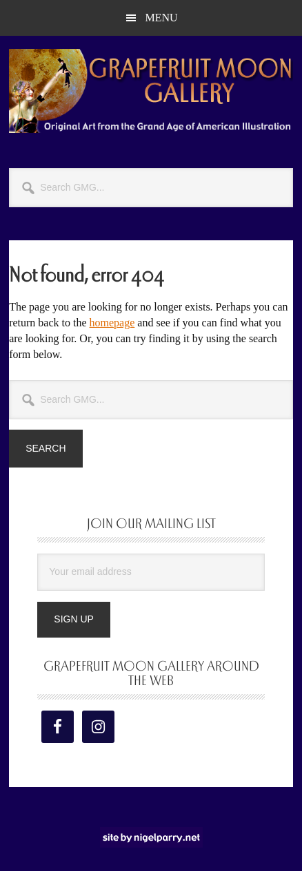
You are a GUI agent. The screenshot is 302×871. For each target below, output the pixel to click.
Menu (161, 17)
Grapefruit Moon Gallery (151, 91)
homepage (112, 322)
